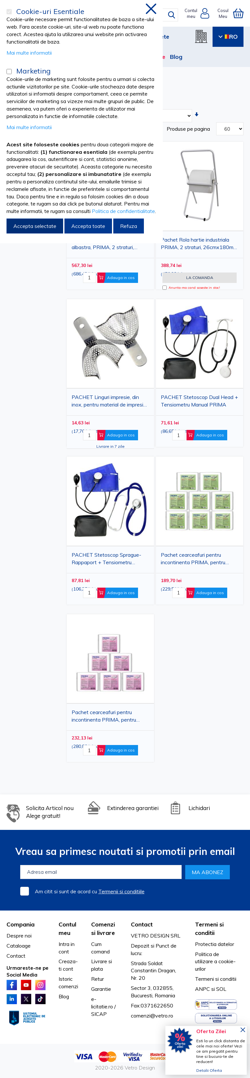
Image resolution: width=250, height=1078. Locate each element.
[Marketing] (9, 71)
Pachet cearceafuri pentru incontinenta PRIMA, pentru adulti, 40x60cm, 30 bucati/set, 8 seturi (199, 560)
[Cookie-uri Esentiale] (9, 11)
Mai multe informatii (29, 52)
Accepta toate (88, 226)
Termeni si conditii (215, 979)
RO (228, 36)
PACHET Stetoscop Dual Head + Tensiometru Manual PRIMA (199, 401)
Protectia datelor (214, 944)
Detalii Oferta (209, 1070)
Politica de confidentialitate (123, 211)
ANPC (202, 989)
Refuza (128, 226)
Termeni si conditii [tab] (209, 929)
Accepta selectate (34, 226)
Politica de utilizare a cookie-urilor (215, 961)
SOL (221, 989)
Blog (176, 56)
